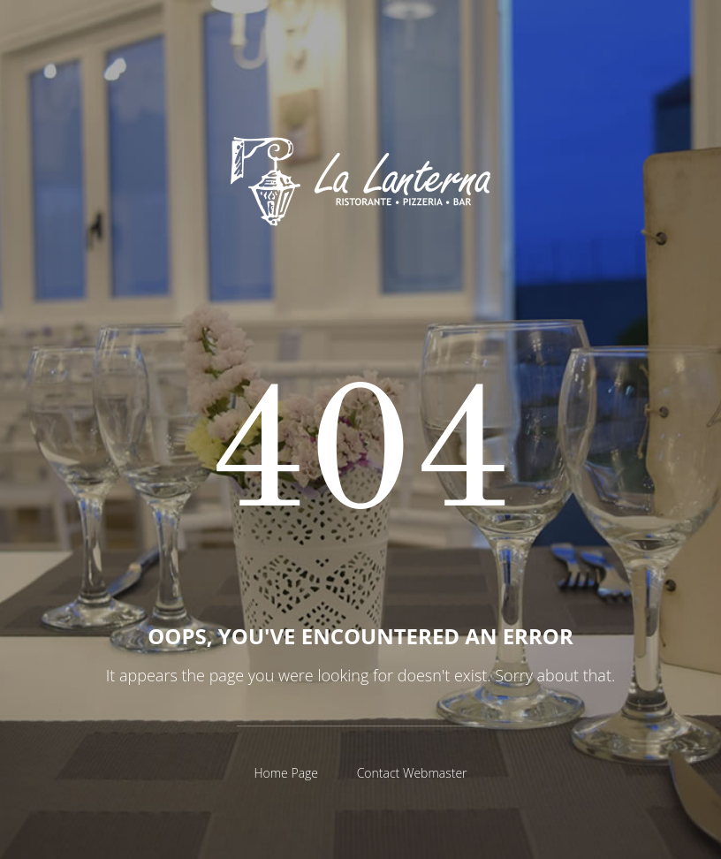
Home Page (286, 772)
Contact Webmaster (412, 772)
